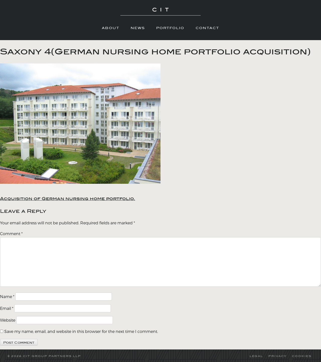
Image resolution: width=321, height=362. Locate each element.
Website (7, 320)
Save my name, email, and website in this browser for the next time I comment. (81, 331)
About (110, 27)
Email (6, 308)
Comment (11, 233)
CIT (160, 13)
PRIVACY (277, 356)
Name (7, 296)
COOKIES (301, 356)
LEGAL (256, 356)
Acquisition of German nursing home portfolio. (67, 199)
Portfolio (170, 27)
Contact (207, 27)
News (138, 27)
